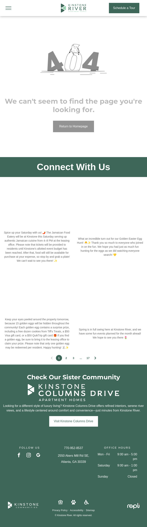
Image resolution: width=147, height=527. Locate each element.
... (81, 358)
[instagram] (28, 455)
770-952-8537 (73, 448)
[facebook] (19, 455)
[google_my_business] (38, 455)
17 (88, 358)
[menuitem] (60, 510)
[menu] (8, 8)
